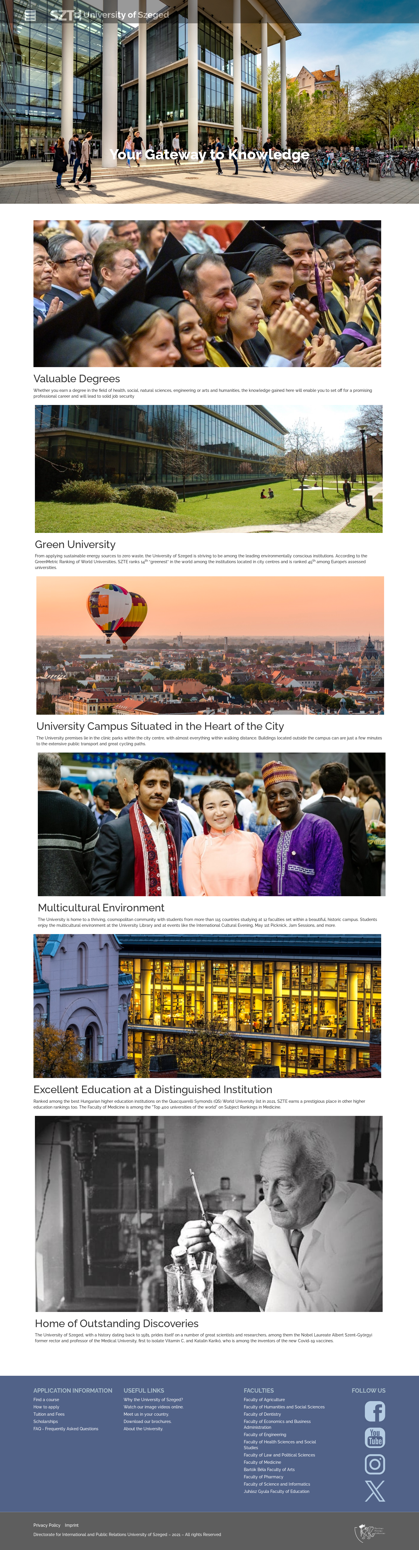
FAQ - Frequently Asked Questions (65, 1428)
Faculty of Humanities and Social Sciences (284, 1407)
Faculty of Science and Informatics (277, 1484)
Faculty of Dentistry (262, 1414)
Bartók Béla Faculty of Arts (269, 1469)
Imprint (72, 1525)
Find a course (46, 1399)
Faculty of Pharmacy (263, 1477)
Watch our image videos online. (154, 1407)
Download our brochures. (148, 1421)
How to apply (46, 1407)
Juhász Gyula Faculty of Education (276, 1491)
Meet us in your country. (146, 1414)
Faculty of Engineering (265, 1434)
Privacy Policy (47, 1525)
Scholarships (45, 1421)
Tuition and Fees (49, 1414)
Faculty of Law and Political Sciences (279, 1455)
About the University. (143, 1428)
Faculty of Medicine (262, 1462)
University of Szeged (109, 15)
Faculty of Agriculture (264, 1399)
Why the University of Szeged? (153, 1399)
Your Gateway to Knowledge (209, 154)
